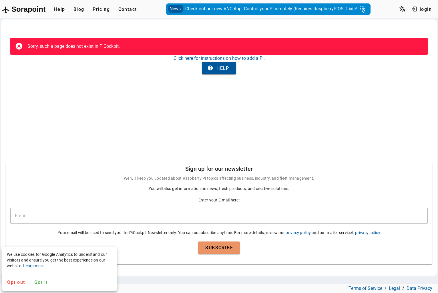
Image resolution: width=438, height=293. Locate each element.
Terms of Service (365, 288)
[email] (219, 216)
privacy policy (298, 232)
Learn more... (35, 266)
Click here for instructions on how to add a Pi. (219, 58)
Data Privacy (419, 288)
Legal (394, 288)
